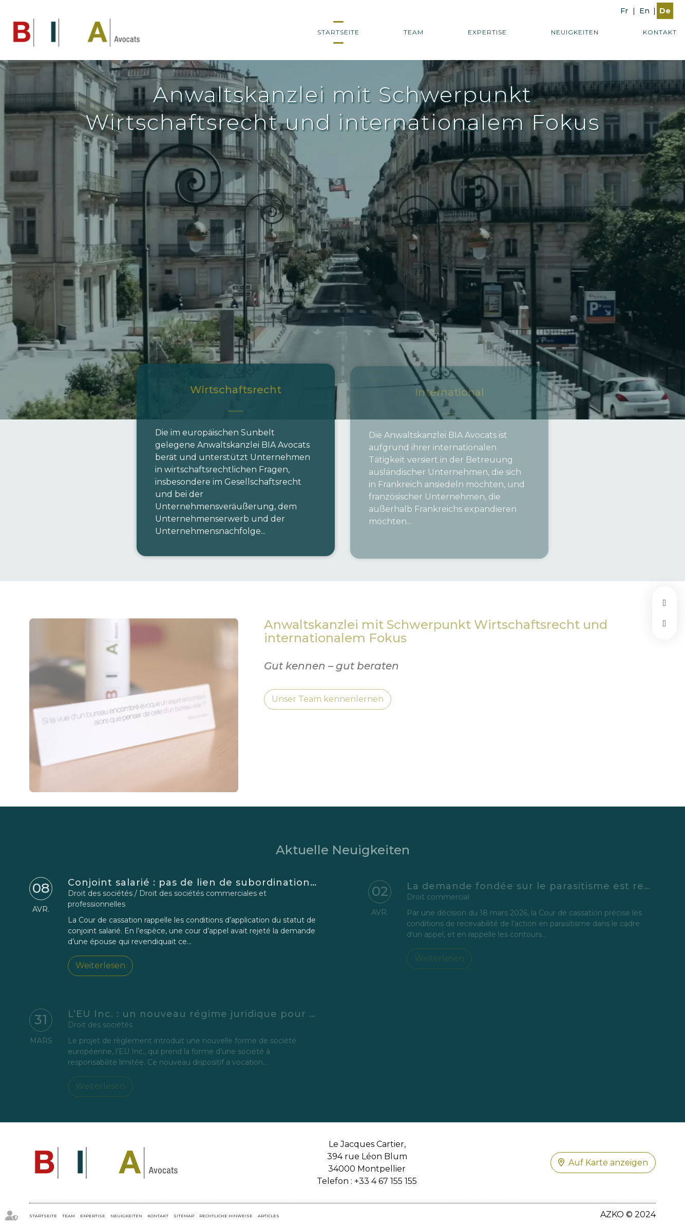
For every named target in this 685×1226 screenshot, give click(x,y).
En (644, 10)
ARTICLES (268, 1215)
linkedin (664, 623)
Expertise (487, 32)
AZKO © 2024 (628, 1214)
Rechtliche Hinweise (226, 1215)
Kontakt (660, 32)
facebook (664, 603)
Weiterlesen (100, 968)
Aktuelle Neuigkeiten (343, 858)
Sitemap (184, 1215)
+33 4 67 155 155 (385, 1181)
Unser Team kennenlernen (328, 708)
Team (414, 32)
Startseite (338, 32)
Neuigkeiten (575, 32)
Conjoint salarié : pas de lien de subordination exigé (205, 885)
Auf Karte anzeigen (608, 1162)
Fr (624, 10)
